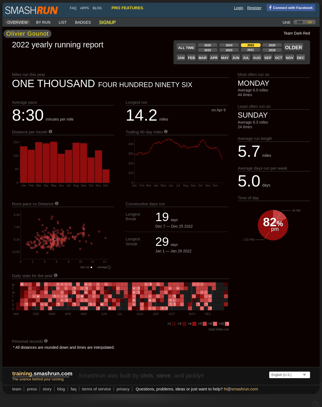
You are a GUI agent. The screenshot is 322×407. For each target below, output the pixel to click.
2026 (207, 45)
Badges (83, 22)
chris (146, 375)
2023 (229, 50)
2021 (250, 49)
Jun (235, 58)
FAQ (73, 8)
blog (97, 8)
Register (254, 8)
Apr (214, 58)
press (32, 389)
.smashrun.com (42, 374)
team (16, 389)
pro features (127, 7)
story (47, 389)
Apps (84, 8)
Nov (289, 58)
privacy (123, 389)
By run (43, 22)
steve (163, 375)
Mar (203, 58)
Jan (180, 58)
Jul (246, 58)
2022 (250, 45)
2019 (272, 50)
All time (186, 48)
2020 (272, 45)
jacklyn (195, 375)
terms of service (96, 389)
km (300, 22)
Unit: (287, 22)
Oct (278, 58)
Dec (300, 58)
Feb (191, 58)
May (225, 58)
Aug (257, 58)
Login (238, 8)
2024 (229, 45)
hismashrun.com (241, 389)
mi (310, 22)
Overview (17, 22)
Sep (267, 58)
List (63, 22)
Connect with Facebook (290, 7)
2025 (207, 50)
